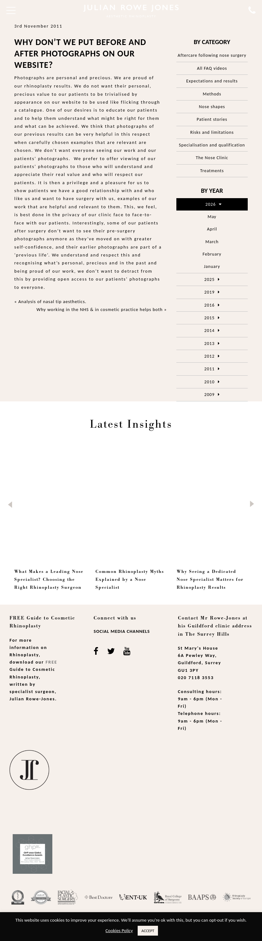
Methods (212, 94)
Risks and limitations (212, 132)
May (211, 216)
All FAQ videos (212, 68)
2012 (209, 356)
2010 (209, 382)
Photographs (29, 78)
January (212, 266)
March (212, 241)
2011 (209, 369)
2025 (209, 279)
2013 (209, 343)
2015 (209, 318)
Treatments (212, 170)
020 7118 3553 (196, 677)
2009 (209, 394)
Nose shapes (212, 106)
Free (51, 662)
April (212, 229)
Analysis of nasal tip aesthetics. (52, 301)
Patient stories (212, 119)
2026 (211, 204)
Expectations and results (212, 81)
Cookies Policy (119, 930)
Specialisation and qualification (212, 145)
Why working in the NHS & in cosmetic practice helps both (99, 309)
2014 (209, 330)
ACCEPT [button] (147, 930)
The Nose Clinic (212, 157)
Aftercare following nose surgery (212, 55)
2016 (209, 305)
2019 (209, 292)
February (212, 254)
